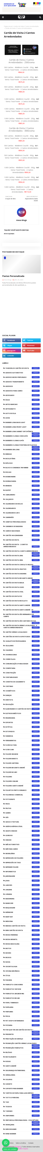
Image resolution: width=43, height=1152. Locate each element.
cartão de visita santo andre (22, 605)
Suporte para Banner (22, 1088)
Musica (22, 957)
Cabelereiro (22, 495)
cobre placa (22, 659)
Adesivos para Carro (22, 391)
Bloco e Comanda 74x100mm (22, 468)
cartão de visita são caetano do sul (22, 621)
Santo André (22, 1066)
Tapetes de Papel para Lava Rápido (22, 1093)
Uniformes (22, 1116)
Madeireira (22, 899)
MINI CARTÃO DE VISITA (22, 930)
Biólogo (22, 463)
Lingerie (22, 890)
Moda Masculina (22, 944)
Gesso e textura (22, 822)
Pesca (22, 1016)
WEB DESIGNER (22, 1129)
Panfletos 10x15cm (22, 989)
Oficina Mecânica (22, 971)
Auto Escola (22, 413)
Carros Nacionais (22, 531)
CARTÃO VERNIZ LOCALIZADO (22, 632)
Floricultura (22, 745)
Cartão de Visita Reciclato (22, 601)
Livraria (22, 894)
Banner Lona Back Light (22, 422)
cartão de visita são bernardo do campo (21, 615)
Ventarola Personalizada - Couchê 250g (22, 1120)
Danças (22, 695)
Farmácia (22, 736)
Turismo (22, 1111)
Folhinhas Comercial (22, 795)
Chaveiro (22, 650)
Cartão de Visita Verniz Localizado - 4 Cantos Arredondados (21, 626)
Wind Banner (22, 1134)
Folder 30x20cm (22, 754)
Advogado (22, 395)
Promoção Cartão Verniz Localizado (22, 1044)
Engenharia (22, 718)
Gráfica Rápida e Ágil (22, 826)
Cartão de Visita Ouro (22, 587)
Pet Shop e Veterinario (22, 1021)
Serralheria (22, 1075)
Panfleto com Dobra (22, 985)
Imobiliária (22, 853)
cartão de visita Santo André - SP (22, 610)
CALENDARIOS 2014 (22, 513)
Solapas (22, 1079)
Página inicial (8, 26)
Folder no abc (22, 772)
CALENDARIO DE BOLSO (22, 504)
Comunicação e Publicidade (22, 664)
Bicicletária (22, 459)
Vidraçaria (22, 1125)
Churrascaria (22, 655)
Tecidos (22, 1107)
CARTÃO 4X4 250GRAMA (22, 535)
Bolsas (22, 472)
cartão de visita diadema (22, 574)
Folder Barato (22, 759)
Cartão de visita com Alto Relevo (22, 565)
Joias (22, 881)
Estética (22, 727)
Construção (22, 673)
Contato (30, 1143)
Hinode (22, 840)
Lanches (22, 885)
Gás (22, 817)
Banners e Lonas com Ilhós (22, 436)
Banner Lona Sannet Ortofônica (22, 432)
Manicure (22, 903)
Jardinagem (22, 876)
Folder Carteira (22, 763)
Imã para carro (22, 849)
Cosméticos (22, 691)
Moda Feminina (22, 935)
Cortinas (22, 686)
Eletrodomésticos (22, 713)
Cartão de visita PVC (22, 596)
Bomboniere (22, 477)
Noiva (22, 962)
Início (12, 1143)
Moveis (22, 953)
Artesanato (22, 409)
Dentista (22, 700)
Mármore (22, 912)
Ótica (22, 975)
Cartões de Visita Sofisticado (22, 637)
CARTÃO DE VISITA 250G (22, 556)
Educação (22, 704)
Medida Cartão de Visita (22, 926)
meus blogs (21, 220)
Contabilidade (22, 677)
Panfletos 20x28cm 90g (22, 994)
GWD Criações (23, 1149)
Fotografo (22, 799)
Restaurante (22, 1057)
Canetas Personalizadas (22, 522)
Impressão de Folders (22, 858)
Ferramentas (22, 740)
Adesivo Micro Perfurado (22, 377)
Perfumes (22, 1012)
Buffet (22, 490)
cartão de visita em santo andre (22, 578)
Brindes (22, 486)
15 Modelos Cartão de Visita (22, 368)
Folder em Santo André (22, 768)
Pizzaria (22, 1025)
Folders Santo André (22, 786)
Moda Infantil (22, 939)
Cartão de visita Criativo (22, 569)
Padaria (22, 980)
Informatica (22, 872)
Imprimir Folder (22, 867)
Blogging (18, 1147)
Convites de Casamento (22, 682)
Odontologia (22, 966)
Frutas (22, 808)
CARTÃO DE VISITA (22, 540)
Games (22, 813)
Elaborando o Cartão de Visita (22, 709)
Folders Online (22, 781)
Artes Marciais (22, 404)
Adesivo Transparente (22, 382)
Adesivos (22, 386)
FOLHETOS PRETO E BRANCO (22, 790)
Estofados (22, 731)
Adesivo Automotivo (22, 373)
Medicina (22, 921)
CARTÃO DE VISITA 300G (22, 560)
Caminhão (22, 517)
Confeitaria (22, 668)
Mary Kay (22, 917)
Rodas (22, 1061)
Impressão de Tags (22, 862)
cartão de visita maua (22, 583)
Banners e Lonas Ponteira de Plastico (22, 445)
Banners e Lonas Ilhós (22, 440)
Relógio (22, 1052)
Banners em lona (22, 449)
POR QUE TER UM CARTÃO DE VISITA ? (22, 1030)
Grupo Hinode (22, 831)
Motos (22, 948)
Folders (22, 777)
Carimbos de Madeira (22, 526)
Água (22, 400)
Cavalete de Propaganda (22, 641)
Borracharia (22, 481)
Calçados (22, 499)
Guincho (22, 835)
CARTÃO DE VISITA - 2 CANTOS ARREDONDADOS (21, 545)
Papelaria (22, 1007)
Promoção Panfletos (22, 1048)
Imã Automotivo (22, 844)
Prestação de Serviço (22, 1039)
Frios (22, 804)
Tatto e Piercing (22, 1097)
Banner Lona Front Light (22, 427)
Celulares (22, 646)
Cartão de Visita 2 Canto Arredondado (26, 26)
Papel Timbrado (22, 1003)
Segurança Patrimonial (22, 1070)
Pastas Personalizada (13, 276)
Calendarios (22, 508)
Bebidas (22, 454)
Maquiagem (22, 908)
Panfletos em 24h (22, 998)
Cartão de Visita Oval (22, 592)
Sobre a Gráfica (21, 1143)
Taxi (22, 1102)
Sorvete (22, 1084)
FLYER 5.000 (22, 749)
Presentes (22, 1034)
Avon (22, 418)
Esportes (22, 722)
